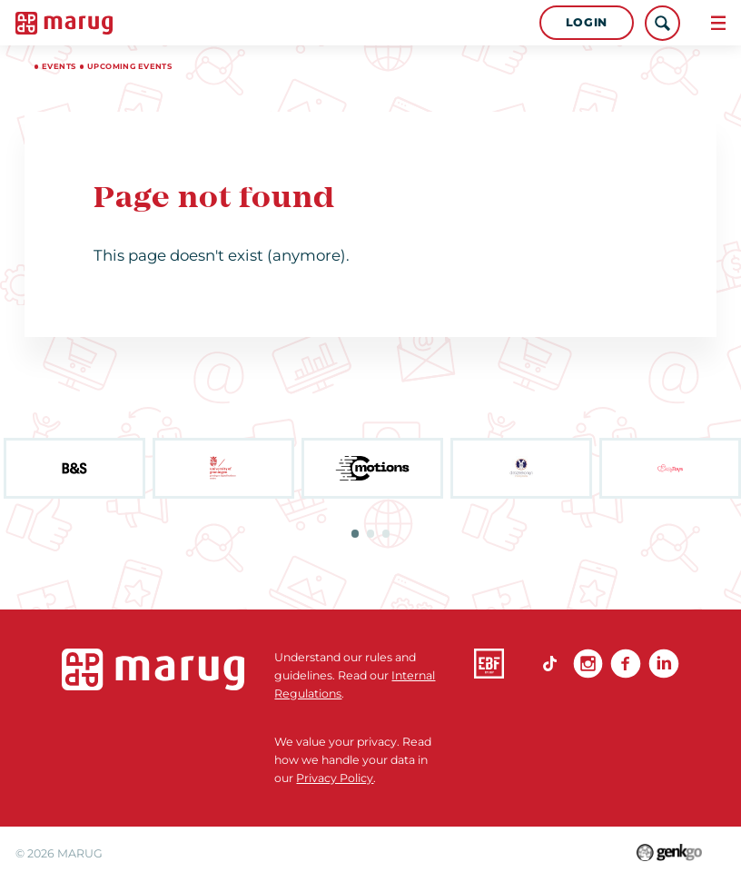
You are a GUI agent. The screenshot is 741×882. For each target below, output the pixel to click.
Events (59, 66)
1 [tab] (355, 533)
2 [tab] (370, 533)
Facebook (625, 664)
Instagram (588, 664)
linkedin (663, 664)
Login (587, 22)
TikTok (550, 664)
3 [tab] (386, 533)
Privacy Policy (334, 778)
